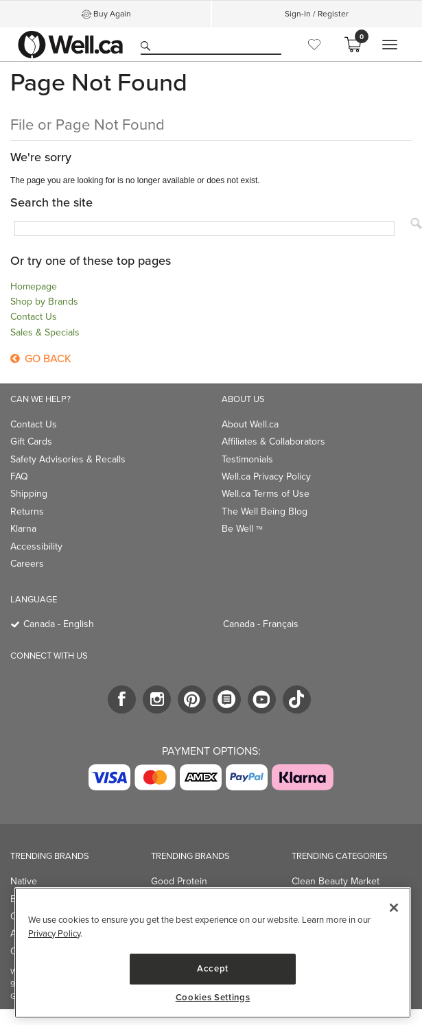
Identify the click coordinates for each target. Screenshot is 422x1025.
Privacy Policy (54, 933)
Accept (212, 968)
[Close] (394, 908)
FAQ (19, 476)
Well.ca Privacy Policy (266, 476)
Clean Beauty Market (335, 881)
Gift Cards (31, 441)
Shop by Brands (44, 301)
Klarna (23, 528)
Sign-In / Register (317, 14)
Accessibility (36, 546)
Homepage (33, 286)
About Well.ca (250, 424)
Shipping (28, 493)
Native (23, 881)
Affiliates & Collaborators (273, 441)
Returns (27, 511)
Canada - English (58, 624)
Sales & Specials (45, 332)
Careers (27, 563)
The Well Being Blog (264, 511)
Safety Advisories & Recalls (68, 459)
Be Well (242, 528)
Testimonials (247, 459)
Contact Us (33, 316)
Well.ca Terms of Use (265, 493)
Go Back (40, 358)
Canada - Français (260, 624)
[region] (212, 952)
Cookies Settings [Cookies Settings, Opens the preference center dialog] (213, 997)
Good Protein (179, 881)
